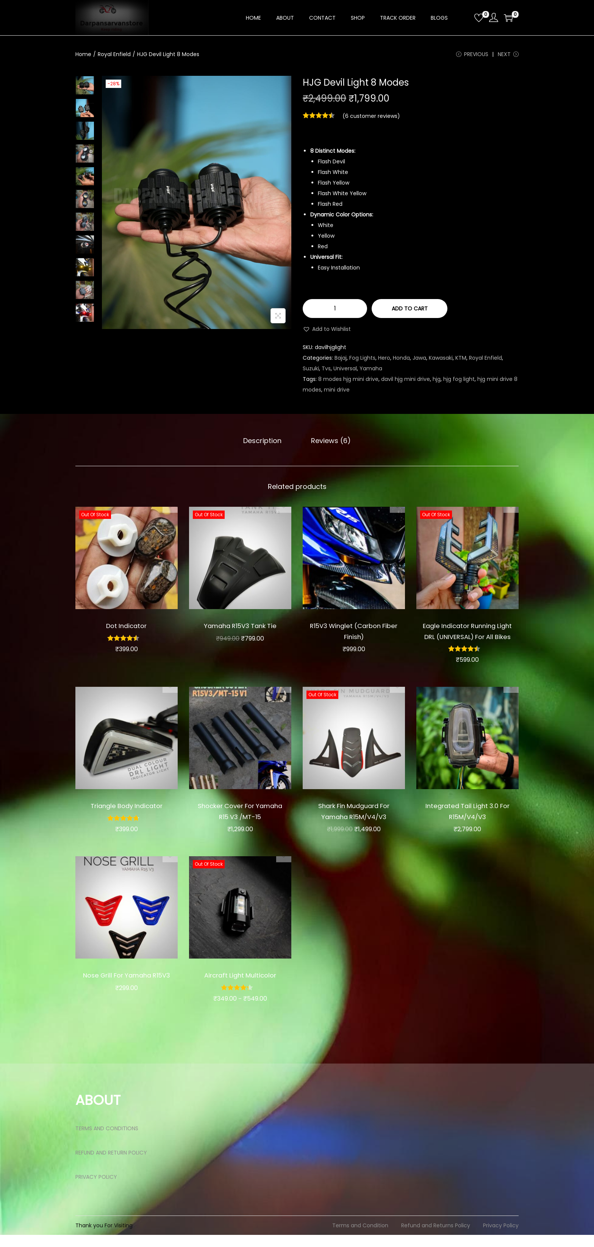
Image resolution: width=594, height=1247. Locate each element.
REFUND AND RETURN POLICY (111, 1165)
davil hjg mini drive (405, 381)
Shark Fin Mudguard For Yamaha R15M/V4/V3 (354, 823)
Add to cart (410, 311)
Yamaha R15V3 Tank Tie (240, 627)
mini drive (337, 392)
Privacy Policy (501, 1237)
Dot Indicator (126, 627)
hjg (437, 381)
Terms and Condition (360, 1237)
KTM (460, 360)
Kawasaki (441, 360)
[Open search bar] (465, 17)
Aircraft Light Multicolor (240, 987)
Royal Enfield (114, 54)
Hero (384, 360)
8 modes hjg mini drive (348, 381)
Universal (345, 371)
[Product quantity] (335, 311)
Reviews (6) (328, 442)
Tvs (326, 371)
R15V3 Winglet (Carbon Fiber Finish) (354, 632)
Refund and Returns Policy (435, 1237)
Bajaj (341, 360)
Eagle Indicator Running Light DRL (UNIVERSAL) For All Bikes (467, 637)
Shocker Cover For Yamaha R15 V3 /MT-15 (240, 823)
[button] (327, 331)
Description (265, 442)
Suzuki (311, 371)
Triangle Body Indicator (126, 818)
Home (83, 54)
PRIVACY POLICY (96, 1189)
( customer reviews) (371, 118)
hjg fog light (459, 381)
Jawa (419, 360)
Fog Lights (362, 360)
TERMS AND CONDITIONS (106, 1140)
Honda (401, 360)
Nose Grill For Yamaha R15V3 (127, 992)
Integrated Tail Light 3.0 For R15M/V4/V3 (467, 823)
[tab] (265, 442)
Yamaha (371, 371)
